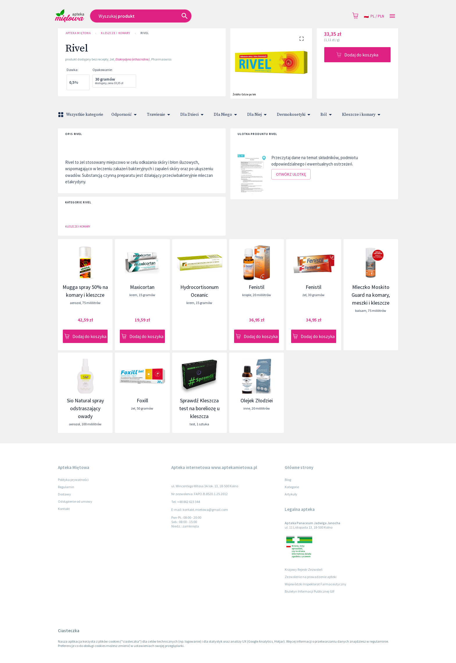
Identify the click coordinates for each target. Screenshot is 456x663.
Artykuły (291, 494)
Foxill (142, 400)
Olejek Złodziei (257, 400)
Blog (288, 479)
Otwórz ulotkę (291, 174)
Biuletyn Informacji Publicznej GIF (310, 591)
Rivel (144, 33)
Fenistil (256, 287)
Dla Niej (258, 114)
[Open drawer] (392, 16)
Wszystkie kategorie (81, 114)
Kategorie (292, 487)
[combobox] (175, 16)
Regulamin (66, 487)
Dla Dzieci (193, 114)
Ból (327, 114)
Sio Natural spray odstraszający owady (85, 408)
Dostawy (64, 494)
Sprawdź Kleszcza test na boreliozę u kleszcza (199, 408)
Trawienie (159, 114)
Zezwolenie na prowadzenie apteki (310, 577)
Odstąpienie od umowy (75, 501)
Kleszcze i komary (116, 33)
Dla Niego (226, 114)
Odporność (125, 114)
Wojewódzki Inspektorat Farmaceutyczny (315, 584)
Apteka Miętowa (78, 33)
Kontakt (64, 508)
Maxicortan (142, 287)
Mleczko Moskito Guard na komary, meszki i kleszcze (371, 295)
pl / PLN (373, 16)
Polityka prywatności (73, 479)
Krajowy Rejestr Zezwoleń (304, 569)
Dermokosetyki (294, 114)
